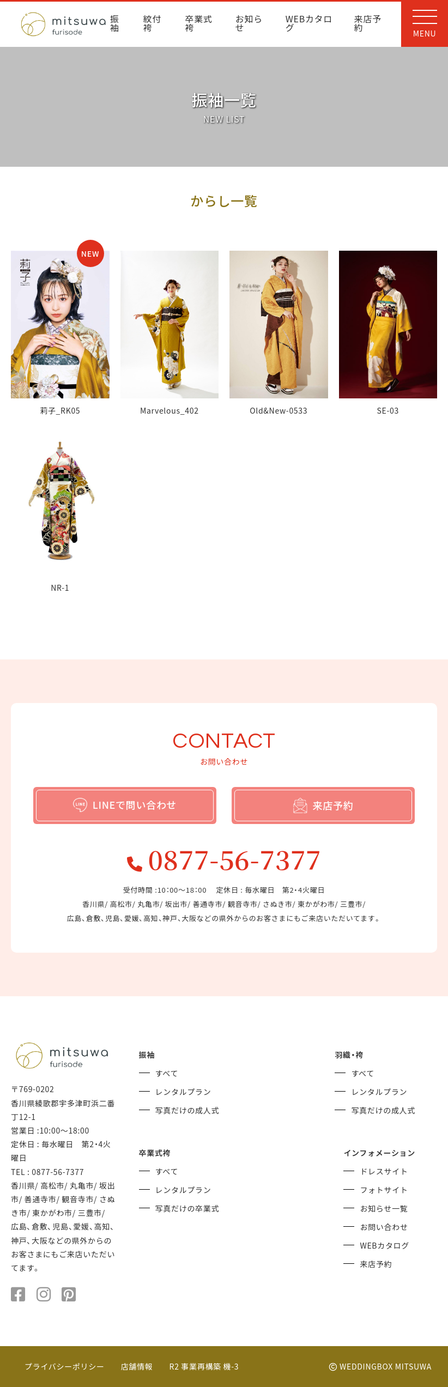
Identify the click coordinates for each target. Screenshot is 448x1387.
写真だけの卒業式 (187, 1208)
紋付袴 (152, 24)
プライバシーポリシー (65, 1366)
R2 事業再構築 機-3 (204, 1366)
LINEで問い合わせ (125, 804)
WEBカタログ (309, 24)
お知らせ (249, 24)
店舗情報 (137, 1366)
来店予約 (368, 24)
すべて (167, 1073)
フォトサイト (384, 1189)
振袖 (114, 24)
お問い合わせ (384, 1226)
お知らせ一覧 (384, 1208)
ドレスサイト (384, 1171)
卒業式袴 (199, 24)
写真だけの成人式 (187, 1110)
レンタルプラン (183, 1091)
